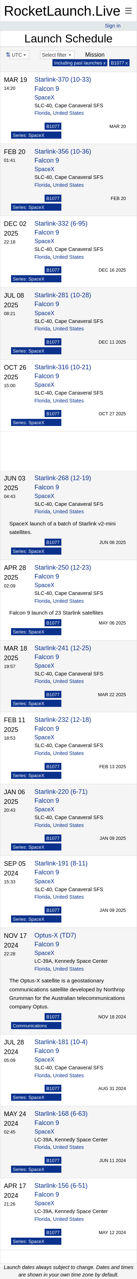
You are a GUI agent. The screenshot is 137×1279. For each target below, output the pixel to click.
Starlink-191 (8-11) (61, 863)
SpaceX (45, 97)
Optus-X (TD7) (55, 935)
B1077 (53, 126)
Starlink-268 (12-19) (63, 478)
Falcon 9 (47, 88)
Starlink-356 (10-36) (63, 151)
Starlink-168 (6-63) (61, 1113)
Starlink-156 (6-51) (61, 1185)
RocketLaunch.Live (62, 11)
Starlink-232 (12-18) (63, 719)
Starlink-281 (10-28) (63, 295)
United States (68, 113)
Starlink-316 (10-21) (63, 367)
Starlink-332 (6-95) (61, 223)
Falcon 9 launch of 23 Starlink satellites (56, 613)
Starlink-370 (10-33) (63, 79)
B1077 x (119, 63)
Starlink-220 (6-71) (61, 791)
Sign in (113, 26)
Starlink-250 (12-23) (63, 567)
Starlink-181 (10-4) (61, 1042)
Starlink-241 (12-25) (63, 648)
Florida (42, 113)
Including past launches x (80, 63)
